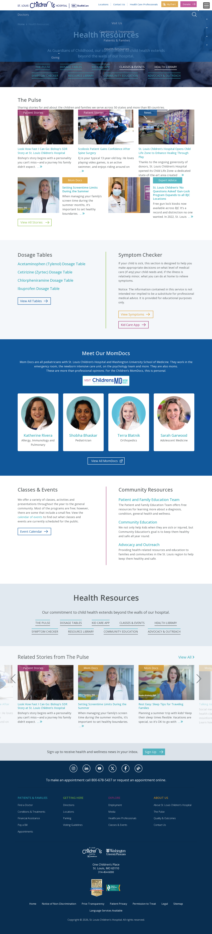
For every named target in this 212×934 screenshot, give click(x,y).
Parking (67, 818)
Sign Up (150, 752)
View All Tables (31, 301)
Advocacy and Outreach (139, 544)
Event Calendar (31, 531)
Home (21, 24)
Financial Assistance (29, 818)
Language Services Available (106, 910)
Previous (13, 678)
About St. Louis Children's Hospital (172, 805)
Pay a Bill (22, 825)
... (38, 167)
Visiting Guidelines (73, 825)
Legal (164, 903)
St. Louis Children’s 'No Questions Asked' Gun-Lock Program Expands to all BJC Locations (171, 193)
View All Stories (31, 222)
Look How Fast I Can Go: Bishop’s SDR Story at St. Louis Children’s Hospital (42, 706)
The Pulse (42, 67)
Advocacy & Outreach (164, 75)
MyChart (171, 4)
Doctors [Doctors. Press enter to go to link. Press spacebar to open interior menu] (23, 14)
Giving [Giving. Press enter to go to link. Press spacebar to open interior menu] (172, 14)
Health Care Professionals (144, 4)
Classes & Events (132, 67)
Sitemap (178, 903)
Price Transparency (93, 903)
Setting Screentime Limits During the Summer (80, 189)
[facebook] (125, 768)
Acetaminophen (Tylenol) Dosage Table (51, 264)
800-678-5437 (101, 780)
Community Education (121, 75)
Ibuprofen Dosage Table (39, 288)
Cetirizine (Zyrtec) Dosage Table (45, 272)
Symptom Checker (45, 75)
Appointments (25, 831)
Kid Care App (101, 67)
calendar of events (30, 517)
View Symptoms (132, 314)
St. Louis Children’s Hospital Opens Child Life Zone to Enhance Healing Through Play (165, 153)
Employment (115, 805)
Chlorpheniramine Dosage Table (45, 280)
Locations (103, 4)
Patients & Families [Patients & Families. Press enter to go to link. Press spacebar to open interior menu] (113, 14)
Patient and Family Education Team (149, 499)
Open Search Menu (194, 14)
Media (111, 811)
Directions (68, 805)
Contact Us (119, 4)
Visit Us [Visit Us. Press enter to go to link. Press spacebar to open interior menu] (43, 14)
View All (185, 657)
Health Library (166, 67)
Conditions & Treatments (31, 811)
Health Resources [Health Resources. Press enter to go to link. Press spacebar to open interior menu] (147, 14)
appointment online (150, 780)
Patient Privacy (118, 903)
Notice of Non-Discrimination (59, 903)
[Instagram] (73, 768)
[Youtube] (99, 768)
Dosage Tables (71, 67)
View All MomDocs (104, 461)
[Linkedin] (86, 768)
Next (199, 678)
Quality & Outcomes (165, 818)
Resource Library (81, 75)
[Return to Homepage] (53, 4)
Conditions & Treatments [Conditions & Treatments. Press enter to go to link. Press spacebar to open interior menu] (73, 14)
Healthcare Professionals (122, 818)
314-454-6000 (106, 872)
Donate (187, 4)
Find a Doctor (25, 805)
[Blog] (138, 768)
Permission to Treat (144, 903)
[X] (112, 768)
